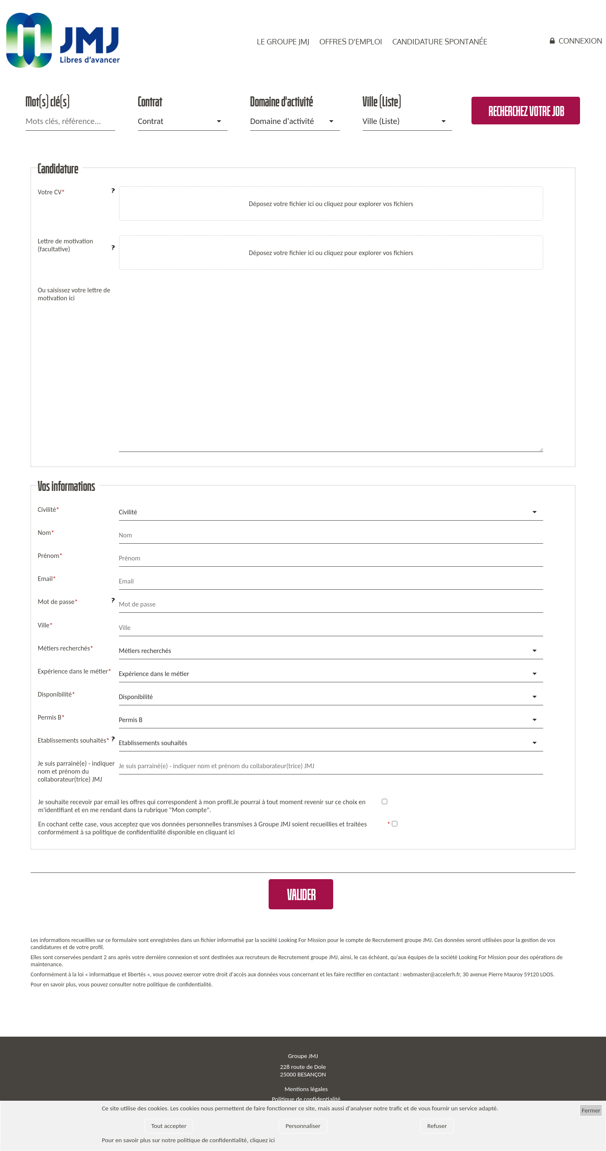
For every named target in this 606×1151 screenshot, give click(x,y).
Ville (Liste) (381, 121)
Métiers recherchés (145, 651)
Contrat (150, 121)
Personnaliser (302, 1126)
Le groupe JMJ (283, 41)
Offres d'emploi (350, 41)
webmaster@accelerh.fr (431, 974)
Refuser (437, 1126)
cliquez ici (262, 1140)
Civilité (128, 512)
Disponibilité (136, 697)
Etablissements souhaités (153, 743)
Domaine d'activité (282, 121)
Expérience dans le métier (154, 674)
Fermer (591, 1110)
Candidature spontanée (439, 41)
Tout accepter (168, 1126)
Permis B (131, 720)
